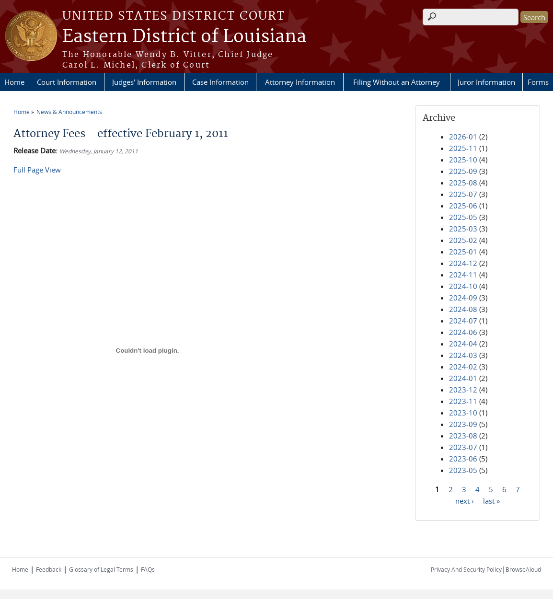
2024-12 (463, 263)
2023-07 (463, 447)
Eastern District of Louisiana (184, 37)
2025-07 (463, 194)
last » (491, 500)
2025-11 (463, 148)
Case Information (220, 82)
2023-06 (463, 458)
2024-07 (463, 320)
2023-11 (463, 401)
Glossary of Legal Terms (101, 569)
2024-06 (463, 332)
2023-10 (463, 412)
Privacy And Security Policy (466, 569)
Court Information (66, 82)
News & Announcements (69, 111)
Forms (538, 82)
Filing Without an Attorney (396, 82)
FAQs (148, 569)
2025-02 (463, 240)
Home (14, 82)
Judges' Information (144, 82)
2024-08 (463, 309)
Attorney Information (300, 82)
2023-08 (463, 435)
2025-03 (463, 228)
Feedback (48, 569)
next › (464, 500)
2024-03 (463, 355)
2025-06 (463, 205)
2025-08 (463, 182)
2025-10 (463, 159)
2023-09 (463, 424)
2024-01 (463, 378)
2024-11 (463, 274)
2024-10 (463, 286)
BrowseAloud (523, 569)
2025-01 (463, 251)
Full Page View (37, 169)
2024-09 (463, 297)
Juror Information (486, 82)
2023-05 (463, 470)
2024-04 (463, 343)
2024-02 (463, 366)
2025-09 (463, 171)
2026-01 (463, 136)
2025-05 (463, 217)
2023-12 (463, 389)
